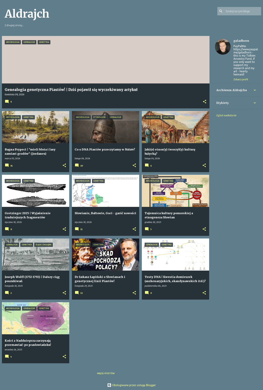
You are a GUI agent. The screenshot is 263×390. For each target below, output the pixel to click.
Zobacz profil (240, 79)
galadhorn (241, 40)
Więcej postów (106, 373)
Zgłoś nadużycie (226, 115)
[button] (204, 102)
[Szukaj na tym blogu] (242, 11)
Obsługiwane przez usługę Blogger (131, 385)
